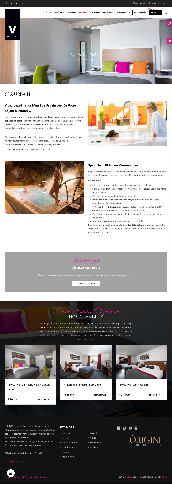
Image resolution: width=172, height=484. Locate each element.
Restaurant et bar (70, 443)
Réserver (155, 13)
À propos (94, 438)
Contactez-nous (141, 3)
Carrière (94, 447)
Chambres (71, 13)
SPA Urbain (67, 447)
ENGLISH (44, 477)
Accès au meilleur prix (86, 284)
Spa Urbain (84, 13)
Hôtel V (128, 477)
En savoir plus (45, 400)
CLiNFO (163, 477)
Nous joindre (68, 457)
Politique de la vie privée (16, 477)
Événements (123, 13)
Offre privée (140, 13)
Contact (13, 400)
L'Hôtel (59, 13)
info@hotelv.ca (14, 461)
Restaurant (108, 13)
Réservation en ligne (158, 3)
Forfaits (96, 13)
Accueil (48, 13)
